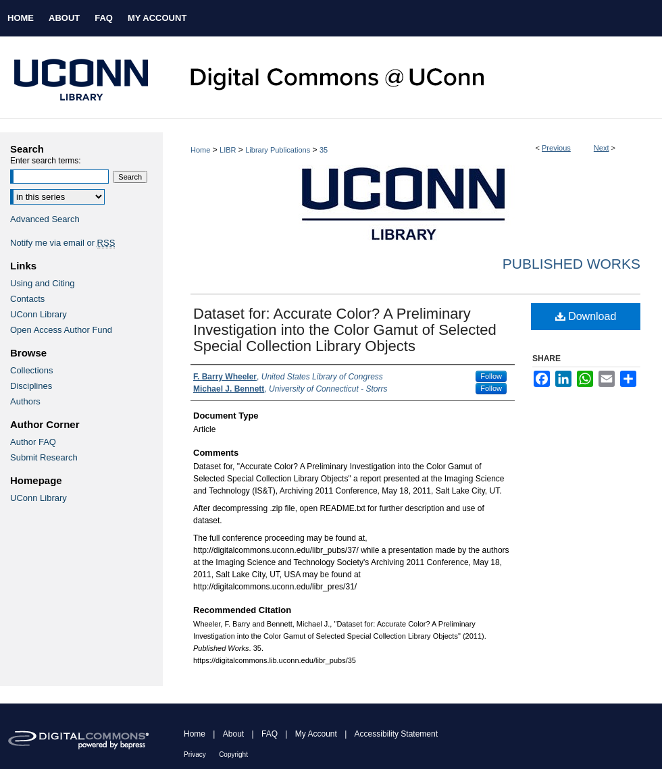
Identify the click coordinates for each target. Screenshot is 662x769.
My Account (316, 734)
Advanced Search (45, 219)
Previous (556, 148)
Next (601, 148)
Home (200, 150)
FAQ (269, 734)
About (233, 734)
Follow (491, 376)
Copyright (233, 754)
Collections (31, 370)
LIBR (228, 150)
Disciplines (31, 386)
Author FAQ (33, 442)
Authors (25, 401)
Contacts (27, 299)
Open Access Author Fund (61, 330)
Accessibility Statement (396, 734)
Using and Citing (42, 283)
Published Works (571, 263)
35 (324, 150)
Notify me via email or (62, 243)
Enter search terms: (45, 160)
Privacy (195, 754)
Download (586, 316)
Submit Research (44, 457)
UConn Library (38, 314)
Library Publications (277, 150)
